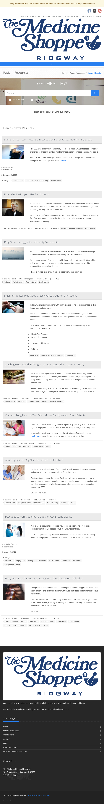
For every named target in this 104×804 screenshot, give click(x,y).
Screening (65, 503)
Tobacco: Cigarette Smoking (37, 181)
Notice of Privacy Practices (15, 751)
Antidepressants (11, 621)
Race (48, 446)
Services (7, 727)
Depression (33, 621)
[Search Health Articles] (48, 93)
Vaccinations (8, 735)
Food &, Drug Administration (15, 625)
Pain (46, 625)
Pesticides (76, 561)
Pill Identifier (44, 16)
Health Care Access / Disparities (17, 446)
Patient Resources (77, 73)
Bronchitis (9, 561)
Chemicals (65, 561)
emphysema (36, 436)
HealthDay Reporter (39, 334)
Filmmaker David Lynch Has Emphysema (26, 194)
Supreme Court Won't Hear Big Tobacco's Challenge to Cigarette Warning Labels (48, 139)
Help (34, 16)
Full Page (5, 181)
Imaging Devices (24, 503)
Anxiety (23, 621)
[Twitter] (7, 800)
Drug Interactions (47, 621)
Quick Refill (58, 16)
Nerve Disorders (35, 625)
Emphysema (56, 181)
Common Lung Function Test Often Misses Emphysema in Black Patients (45, 415)
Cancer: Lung (18, 181)
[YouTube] (10, 800)
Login (98, 16)
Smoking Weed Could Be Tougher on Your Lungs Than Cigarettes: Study (44, 364)
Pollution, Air (18, 282)
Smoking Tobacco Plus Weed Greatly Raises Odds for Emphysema (40, 295)
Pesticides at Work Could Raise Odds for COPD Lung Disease (38, 516)
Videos (36, 99)
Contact (6, 739)
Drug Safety (61, 621)
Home (63, 73)
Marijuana (34, 355)
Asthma (7, 282)
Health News (16, 99)
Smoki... (64, 161)
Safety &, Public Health (37, 561)
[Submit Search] (95, 93)
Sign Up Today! (88, 16)
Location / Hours (72, 16)
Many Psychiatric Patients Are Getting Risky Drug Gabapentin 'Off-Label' (44, 578)
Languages (24, 16)
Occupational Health (12, 565)
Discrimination (39, 503)
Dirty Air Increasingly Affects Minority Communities (31, 242)
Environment (54, 561)
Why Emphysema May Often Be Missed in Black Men (34, 460)
